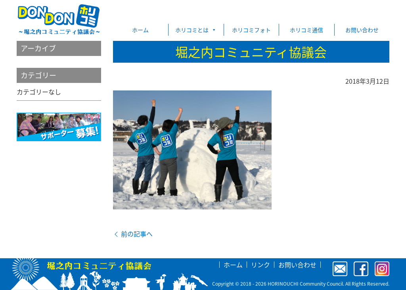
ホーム (140, 30)
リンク (260, 264)
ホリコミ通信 (306, 30)
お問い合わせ (362, 30)
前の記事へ (133, 233)
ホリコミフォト (251, 30)
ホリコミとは (195, 30)
